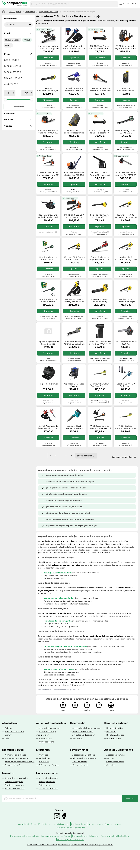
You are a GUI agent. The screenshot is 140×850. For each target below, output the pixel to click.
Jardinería (30, 11)
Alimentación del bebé (15, 755)
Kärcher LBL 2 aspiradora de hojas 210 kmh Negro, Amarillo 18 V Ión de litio (126, 258)
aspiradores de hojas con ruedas (59, 669)
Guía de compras (113, 824)
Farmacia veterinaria (14, 788)
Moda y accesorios (47, 773)
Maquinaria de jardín (48, 11)
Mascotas (7, 773)
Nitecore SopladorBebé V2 (125, 89)
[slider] (5, 99)
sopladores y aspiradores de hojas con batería (65, 646)
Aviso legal (23, 824)
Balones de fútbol (114, 728)
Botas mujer (44, 785)
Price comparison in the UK (70, 839)
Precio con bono (45, 29)
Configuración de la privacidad (70, 828)
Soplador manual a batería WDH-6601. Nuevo (74, 89)
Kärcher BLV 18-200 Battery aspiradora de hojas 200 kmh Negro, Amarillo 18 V (74, 300)
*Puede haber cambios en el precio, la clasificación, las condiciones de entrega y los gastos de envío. (70, 845)
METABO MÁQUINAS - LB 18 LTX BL (125, 131)
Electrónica (43, 749)
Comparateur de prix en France (55, 836)
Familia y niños (79, 749)
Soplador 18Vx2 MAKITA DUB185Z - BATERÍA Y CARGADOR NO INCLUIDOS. (74, 427)
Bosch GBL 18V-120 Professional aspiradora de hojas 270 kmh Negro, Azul (126, 385)
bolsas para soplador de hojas (58, 572)
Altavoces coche (46, 742)
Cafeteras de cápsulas (49, 765)
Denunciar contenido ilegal (124, 457)
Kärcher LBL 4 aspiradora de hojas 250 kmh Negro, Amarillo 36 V (125, 300)
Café (7, 738)
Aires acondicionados (82, 731)
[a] (27, 93)
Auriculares (44, 761)
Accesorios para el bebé (83, 755)
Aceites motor (45, 738)
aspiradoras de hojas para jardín (59, 598)
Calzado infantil (79, 761)
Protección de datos (40, 824)
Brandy (8, 735)
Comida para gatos (14, 781)
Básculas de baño (13, 765)
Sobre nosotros (95, 824)
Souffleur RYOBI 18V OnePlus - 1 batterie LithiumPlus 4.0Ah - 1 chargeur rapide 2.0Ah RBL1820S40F (99, 385)
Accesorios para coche (49, 728)
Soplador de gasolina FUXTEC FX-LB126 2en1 (100, 89)
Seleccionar (18, 106)
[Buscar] (32, 4)
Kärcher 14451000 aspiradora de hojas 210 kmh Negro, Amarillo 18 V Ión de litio (126, 216)
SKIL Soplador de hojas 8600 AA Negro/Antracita (126, 343)
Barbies (110, 758)
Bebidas (8, 728)
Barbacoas (77, 738)
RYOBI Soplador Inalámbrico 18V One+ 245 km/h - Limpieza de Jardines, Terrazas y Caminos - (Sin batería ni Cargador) (125, 427)
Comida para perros (14, 785)
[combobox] (76, 4)
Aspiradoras (44, 758)
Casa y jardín (15, 11)
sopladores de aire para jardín (58, 621)
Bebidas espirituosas (14, 731)
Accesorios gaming (115, 755)
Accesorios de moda (48, 778)
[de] (9, 93)
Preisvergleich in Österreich (85, 836)
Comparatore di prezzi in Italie (24, 836)
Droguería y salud (13, 749)
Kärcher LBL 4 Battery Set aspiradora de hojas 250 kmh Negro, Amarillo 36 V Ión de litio (74, 258)
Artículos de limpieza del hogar (19, 761)
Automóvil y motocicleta (51, 723)
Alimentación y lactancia (16, 758)
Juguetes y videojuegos (118, 749)
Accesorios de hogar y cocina (86, 728)
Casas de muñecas (115, 761)
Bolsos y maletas (47, 781)
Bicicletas (111, 731)
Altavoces (43, 755)
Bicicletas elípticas (115, 735)
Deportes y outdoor (116, 723)
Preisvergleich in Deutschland (115, 836)
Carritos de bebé (80, 765)
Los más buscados (60, 824)
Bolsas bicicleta (113, 738)
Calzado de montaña (48, 788)
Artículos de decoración (83, 735)
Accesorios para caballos (16, 778)
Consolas (110, 765)
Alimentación (10, 723)
